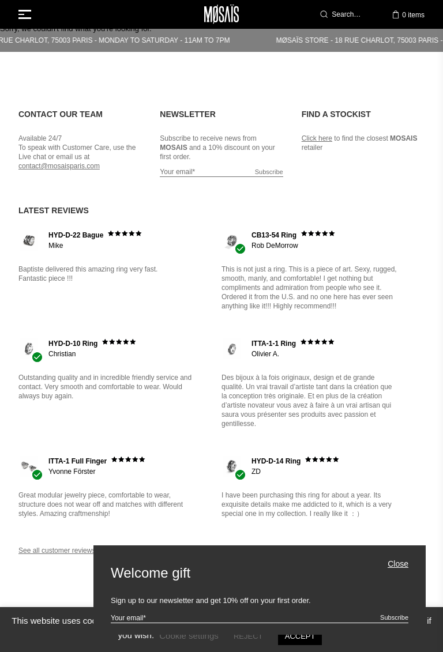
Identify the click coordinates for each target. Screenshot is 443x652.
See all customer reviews (56, 551)
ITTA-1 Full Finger (77, 461)
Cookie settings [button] (189, 635)
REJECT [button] (248, 636)
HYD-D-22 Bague (75, 235)
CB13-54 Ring (273, 235)
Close (398, 564)
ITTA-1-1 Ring (273, 344)
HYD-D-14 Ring (276, 461)
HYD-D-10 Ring (72, 344)
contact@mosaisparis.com (59, 166)
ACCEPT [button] (300, 636)
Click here (317, 138)
